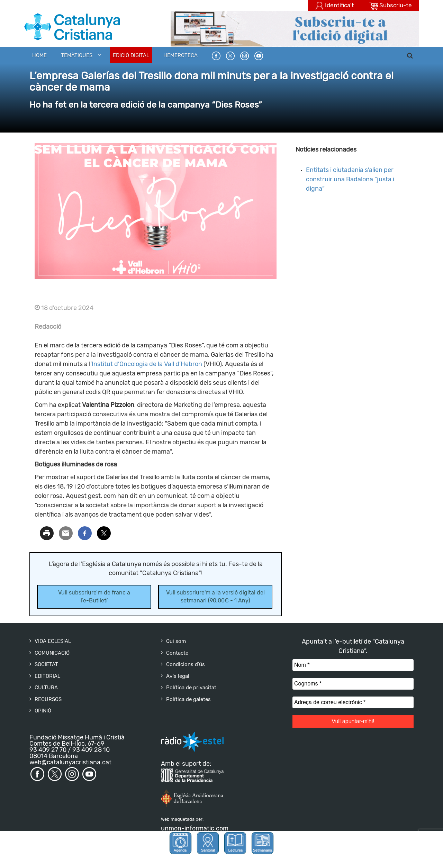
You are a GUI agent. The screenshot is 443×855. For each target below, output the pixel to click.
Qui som (176, 641)
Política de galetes (188, 699)
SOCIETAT (46, 664)
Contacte (177, 653)
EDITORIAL (47, 676)
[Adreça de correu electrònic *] (353, 702)
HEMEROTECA (180, 55)
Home (39, 55)
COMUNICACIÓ (52, 653)
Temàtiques (76, 55)
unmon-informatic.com (194, 828)
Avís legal (177, 676)
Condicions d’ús (185, 664)
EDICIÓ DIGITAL (131, 55)
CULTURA (46, 687)
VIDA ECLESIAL (53, 641)
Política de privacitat (191, 687)
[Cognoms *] (353, 684)
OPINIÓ (43, 711)
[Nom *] (353, 665)
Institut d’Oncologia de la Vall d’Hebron (147, 364)
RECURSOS (48, 699)
